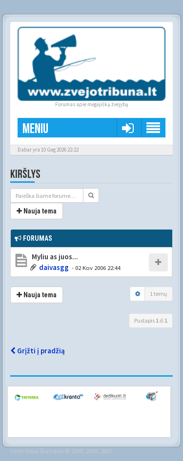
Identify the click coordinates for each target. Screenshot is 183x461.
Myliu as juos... (54, 256)
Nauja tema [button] (37, 211)
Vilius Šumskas (44, 451)
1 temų (158, 293)
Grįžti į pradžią (37, 350)
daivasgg (54, 267)
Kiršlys (25, 174)
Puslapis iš (150, 320)
